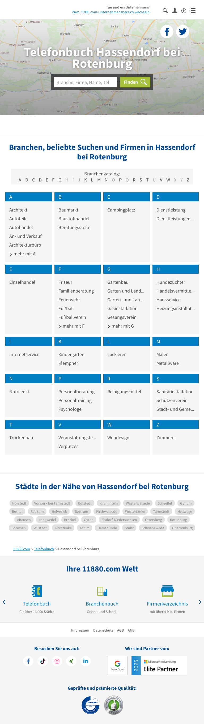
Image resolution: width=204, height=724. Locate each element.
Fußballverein (72, 317)
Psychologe (70, 409)
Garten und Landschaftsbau (126, 291)
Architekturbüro (25, 245)
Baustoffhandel (74, 218)
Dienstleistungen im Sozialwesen (175, 218)
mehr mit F (71, 326)
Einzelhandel (22, 282)
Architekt (18, 210)
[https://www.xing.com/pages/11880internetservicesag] (71, 662)
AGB (120, 630)
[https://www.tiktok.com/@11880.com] (42, 662)
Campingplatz (121, 210)
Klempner (68, 363)
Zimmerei (166, 437)
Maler (162, 354)
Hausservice (168, 300)
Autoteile (18, 218)
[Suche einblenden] (167, 10)
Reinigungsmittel (124, 391)
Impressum (80, 630)
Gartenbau (118, 282)
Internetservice (24, 354)
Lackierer (116, 354)
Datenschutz (103, 630)
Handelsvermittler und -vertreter (175, 291)
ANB (131, 630)
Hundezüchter (170, 282)
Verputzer (68, 446)
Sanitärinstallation (175, 391)
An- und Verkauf (25, 236)
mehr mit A (22, 254)
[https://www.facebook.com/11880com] (28, 662)
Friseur (65, 282)
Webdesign (118, 437)
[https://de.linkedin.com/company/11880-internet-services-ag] (85, 662)
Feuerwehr (69, 300)
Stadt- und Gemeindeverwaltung (175, 409)
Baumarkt (68, 210)
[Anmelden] (176, 10)
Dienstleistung (170, 210)
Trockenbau (21, 437)
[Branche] (85, 82)
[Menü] (195, 10)
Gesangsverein (122, 317)
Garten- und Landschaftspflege (126, 300)
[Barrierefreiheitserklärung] (186, 10)
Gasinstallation (122, 308)
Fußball (66, 308)
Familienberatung (76, 291)
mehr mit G (120, 326)
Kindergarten (71, 354)
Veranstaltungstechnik (77, 437)
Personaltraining (75, 400)
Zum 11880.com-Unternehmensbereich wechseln (111, 12)
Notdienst (19, 391)
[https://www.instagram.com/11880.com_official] (57, 662)
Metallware (167, 363)
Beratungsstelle (74, 227)
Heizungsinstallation (175, 308)
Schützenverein (172, 400)
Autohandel (21, 227)
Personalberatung (76, 391)
